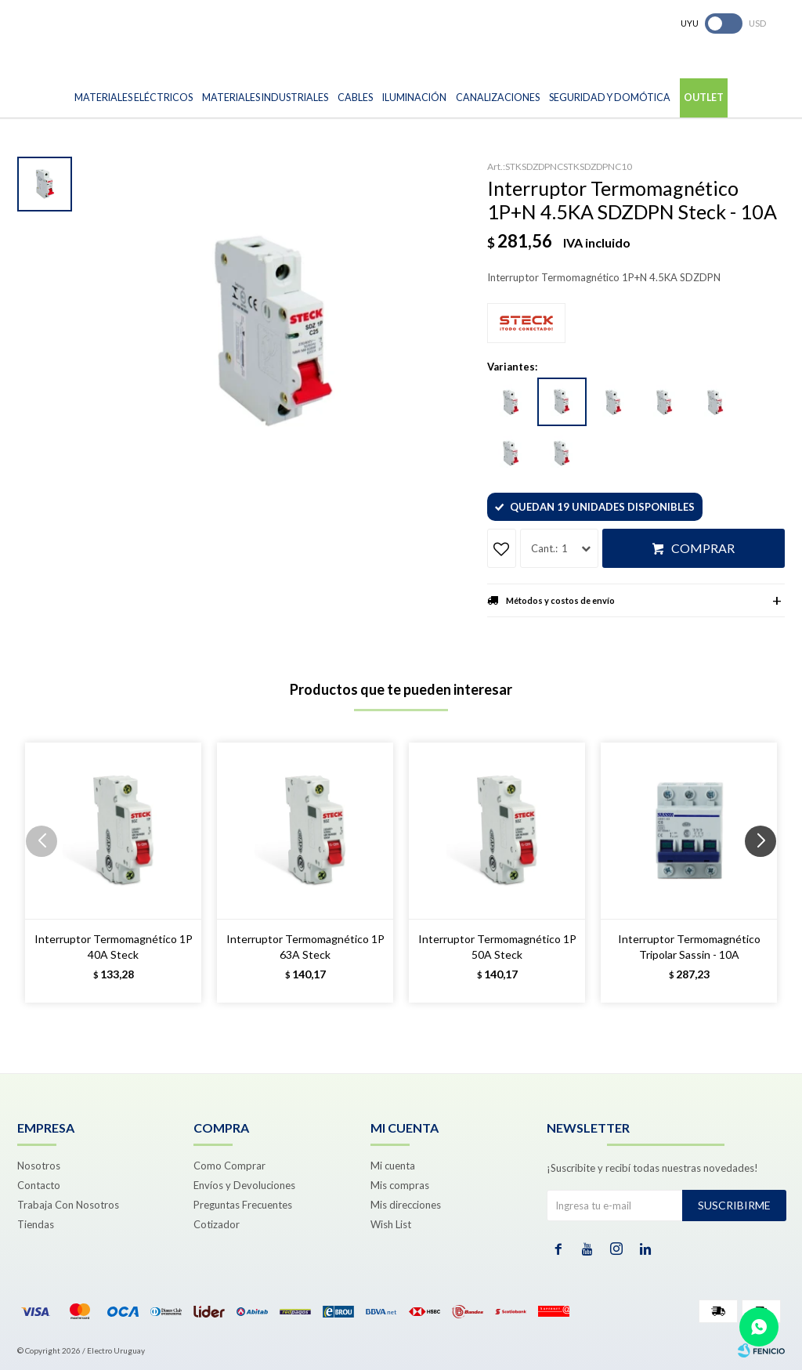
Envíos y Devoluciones (244, 1185)
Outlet (704, 97)
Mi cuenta (392, 1165)
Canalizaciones (498, 97)
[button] (766, 872)
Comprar (703, 547)
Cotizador (216, 1224)
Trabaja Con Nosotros (68, 1204)
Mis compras (399, 1185)
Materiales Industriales (265, 97)
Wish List (390, 1224)
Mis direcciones (405, 1204)
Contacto (38, 1185)
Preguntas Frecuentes (242, 1204)
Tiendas (35, 1224)
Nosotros (38, 1165)
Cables (355, 97)
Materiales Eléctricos (133, 97)
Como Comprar (229, 1165)
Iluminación (414, 97)
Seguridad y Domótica (609, 97)
